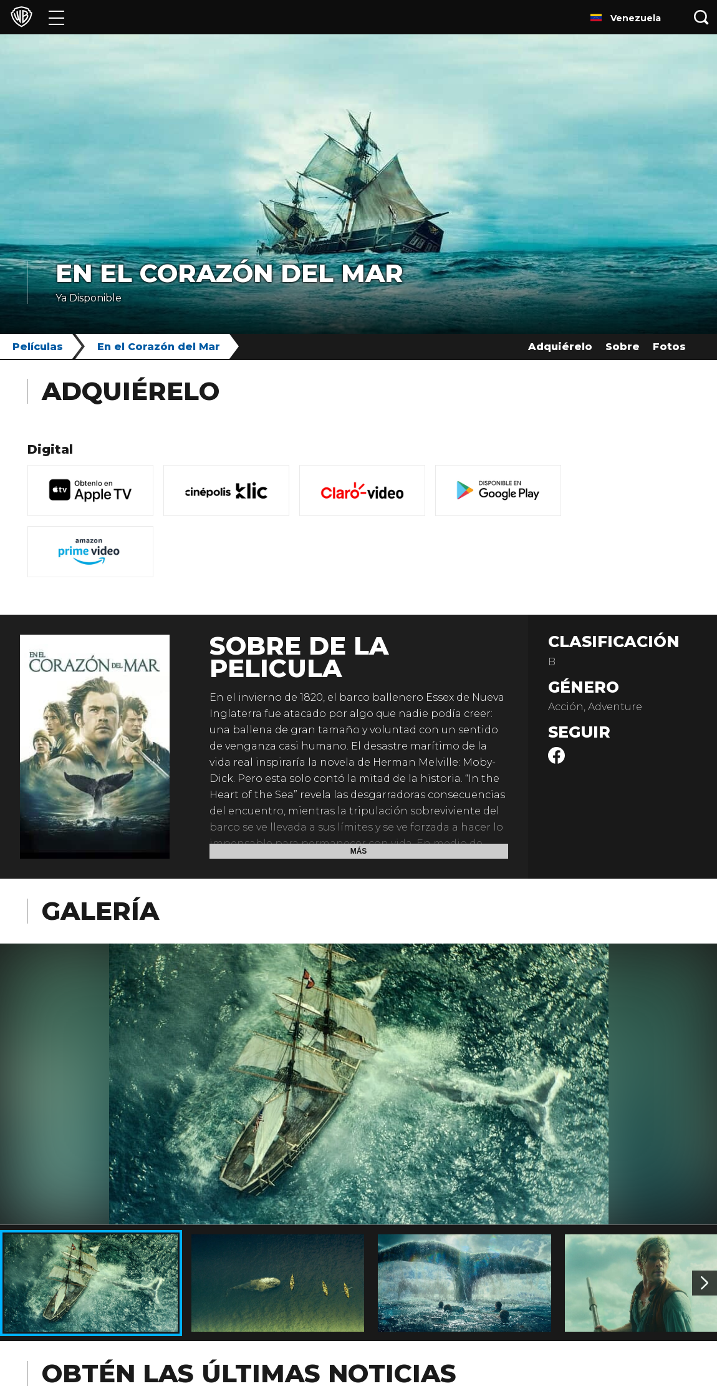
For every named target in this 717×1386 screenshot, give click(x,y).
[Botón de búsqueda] (701, 17)
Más (358, 851)
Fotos (669, 347)
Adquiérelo (560, 347)
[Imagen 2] (704, 1283)
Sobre (622, 347)
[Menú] (56, 17)
